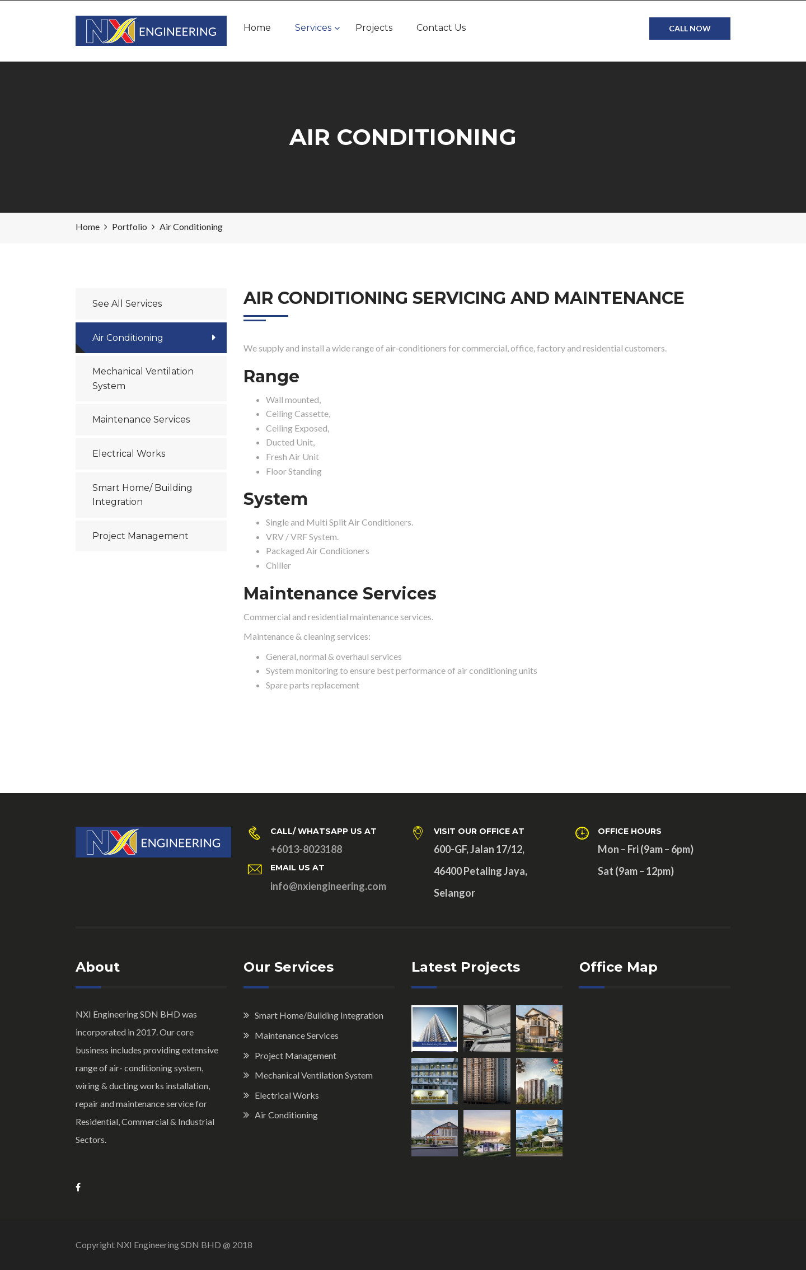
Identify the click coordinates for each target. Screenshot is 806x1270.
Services (313, 27)
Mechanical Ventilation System (143, 378)
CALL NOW (690, 28)
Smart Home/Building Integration (319, 1015)
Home (257, 27)
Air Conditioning (127, 337)
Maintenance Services (141, 419)
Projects (373, 27)
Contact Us (441, 27)
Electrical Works (128, 453)
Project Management (140, 536)
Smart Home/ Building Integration (142, 495)
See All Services (127, 303)
